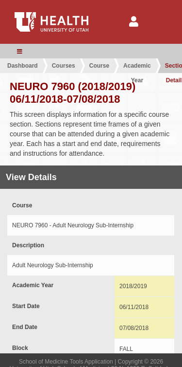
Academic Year (137, 67)
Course (99, 65)
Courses (63, 65)
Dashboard (22, 65)
